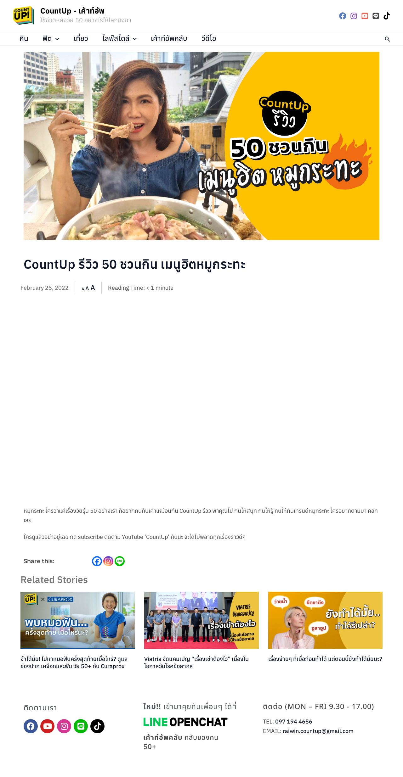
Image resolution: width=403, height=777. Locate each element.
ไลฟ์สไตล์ (119, 38)
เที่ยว (81, 38)
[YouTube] (364, 16)
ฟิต (51, 38)
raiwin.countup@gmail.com (318, 731)
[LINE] (375, 16)
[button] (387, 38)
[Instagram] (353, 16)
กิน (24, 38)
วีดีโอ (209, 38)
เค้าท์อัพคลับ (169, 38)
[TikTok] (386, 16)
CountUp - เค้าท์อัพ (72, 11)
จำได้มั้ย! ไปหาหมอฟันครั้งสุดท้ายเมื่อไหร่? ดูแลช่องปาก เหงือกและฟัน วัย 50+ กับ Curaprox (74, 662)
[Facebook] (342, 16)
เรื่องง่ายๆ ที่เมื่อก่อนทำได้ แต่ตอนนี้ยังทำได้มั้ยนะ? (325, 658)
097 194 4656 (293, 721)
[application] (56, 38)
